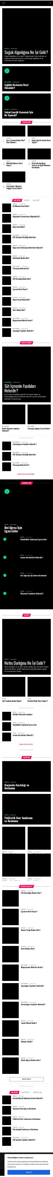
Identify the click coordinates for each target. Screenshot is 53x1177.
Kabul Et (29, 1172)
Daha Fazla (26, 1080)
